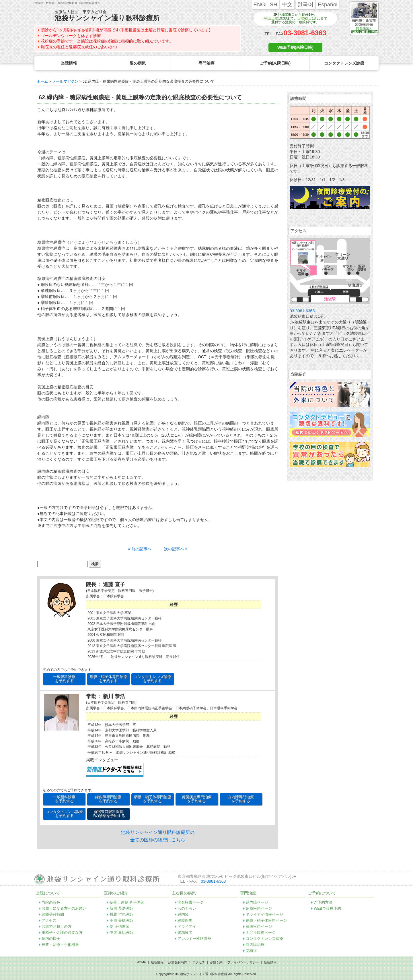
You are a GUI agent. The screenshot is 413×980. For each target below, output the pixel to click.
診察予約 (216, 962)
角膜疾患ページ (259, 908)
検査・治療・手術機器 (60, 944)
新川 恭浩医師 (121, 908)
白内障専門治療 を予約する (241, 799)
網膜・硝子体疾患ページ (266, 920)
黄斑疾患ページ (259, 926)
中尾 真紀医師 (121, 932)
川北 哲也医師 (121, 914)
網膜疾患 (185, 920)
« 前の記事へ (139, 549)
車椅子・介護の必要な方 (62, 932)
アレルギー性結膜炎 (194, 938)
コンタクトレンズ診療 (264, 938)
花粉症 (251, 950)
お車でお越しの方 (56, 926)
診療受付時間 (53, 914)
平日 (267, 18)
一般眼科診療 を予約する (64, 679)
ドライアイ (187, 926)
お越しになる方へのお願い (64, 908)
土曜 (274, 18)
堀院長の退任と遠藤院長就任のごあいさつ (79, 46)
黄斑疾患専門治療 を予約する (197, 799)
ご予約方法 (323, 902)
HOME (141, 962)
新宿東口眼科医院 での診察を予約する (108, 813)
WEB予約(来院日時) (295, 47)
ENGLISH (265, 4)
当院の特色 (51, 902)
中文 (287, 4)
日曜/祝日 (304, 18)
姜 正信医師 (119, 926)
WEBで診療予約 (327, 908)
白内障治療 (255, 944)
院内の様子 (51, 938)
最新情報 (157, 962)
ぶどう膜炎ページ (261, 932)
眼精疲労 (185, 932)
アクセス (49, 920)
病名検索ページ (191, 902)
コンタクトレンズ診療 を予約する (152, 679)
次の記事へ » (176, 549)
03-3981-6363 (304, 33)
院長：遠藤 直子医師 (127, 902)
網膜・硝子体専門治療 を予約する (108, 679)
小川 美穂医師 (121, 920)
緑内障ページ (257, 902)
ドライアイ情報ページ (264, 914)
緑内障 (183, 914)
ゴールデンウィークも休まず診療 (71, 35)
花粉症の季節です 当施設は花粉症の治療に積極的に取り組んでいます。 (107, 41)
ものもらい (187, 908)
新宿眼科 (270, 962)
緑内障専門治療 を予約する (108, 799)
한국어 (305, 4)
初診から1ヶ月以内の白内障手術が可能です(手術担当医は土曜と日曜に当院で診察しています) (125, 30)
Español (328, 4)
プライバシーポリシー (243, 962)
